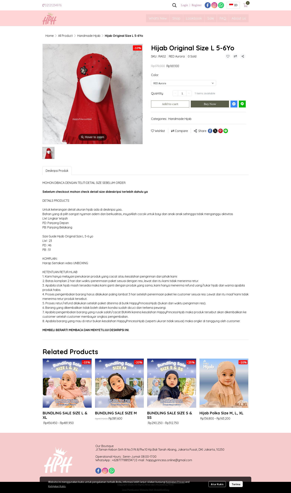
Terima (236, 484)
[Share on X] (215, 131)
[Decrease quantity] (175, 93)
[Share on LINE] (225, 131)
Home (49, 36)
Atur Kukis (217, 484)
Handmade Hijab (88, 36)
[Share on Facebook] (210, 131)
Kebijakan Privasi (175, 481)
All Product (65, 36)
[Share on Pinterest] (220, 131)
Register (196, 5)
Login (184, 5)
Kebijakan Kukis (57, 486)
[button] (174, 5)
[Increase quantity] (189, 93)
